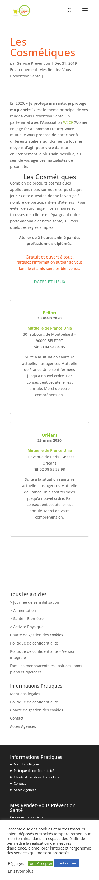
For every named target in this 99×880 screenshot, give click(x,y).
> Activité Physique (27, 626)
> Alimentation (23, 610)
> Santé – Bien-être (27, 618)
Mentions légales (25, 693)
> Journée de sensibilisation (34, 602)
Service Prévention (33, 63)
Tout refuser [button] (66, 863)
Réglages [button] (16, 863)
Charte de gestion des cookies (36, 634)
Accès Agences (23, 726)
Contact (16, 718)
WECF (68, 122)
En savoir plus (20, 871)
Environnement (23, 69)
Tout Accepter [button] (40, 863)
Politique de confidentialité (34, 643)
